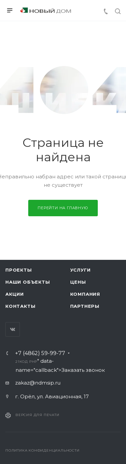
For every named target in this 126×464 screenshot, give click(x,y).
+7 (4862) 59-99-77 (40, 353)
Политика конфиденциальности (42, 450)
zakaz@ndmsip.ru (37, 383)
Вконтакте (12, 329)
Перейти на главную (63, 208)
